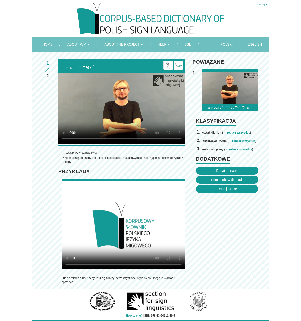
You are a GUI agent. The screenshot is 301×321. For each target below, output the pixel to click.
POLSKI (227, 44)
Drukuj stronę (227, 189)
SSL (188, 44)
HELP (164, 44)
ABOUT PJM (78, 44)
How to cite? (134, 315)
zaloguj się (262, 4)
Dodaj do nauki (227, 170)
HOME (47, 44)
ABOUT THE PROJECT (124, 44)
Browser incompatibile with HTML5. (121, 108)
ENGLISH (255, 44)
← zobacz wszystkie (236, 132)
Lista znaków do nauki (227, 180)
